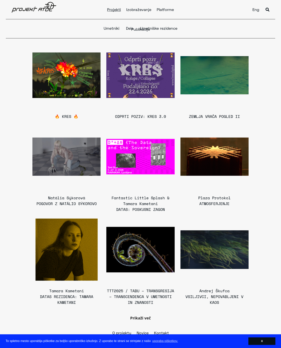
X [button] (262, 341)
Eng (255, 10)
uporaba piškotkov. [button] (165, 341)
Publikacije (140, 29)
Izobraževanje (138, 10)
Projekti (114, 10)
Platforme (165, 10)
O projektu (121, 333)
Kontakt (161, 333)
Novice (143, 333)
